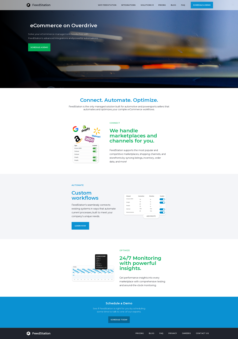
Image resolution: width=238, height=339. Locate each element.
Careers (186, 333)
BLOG (173, 5)
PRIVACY (172, 333)
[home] (39, 5)
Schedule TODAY (119, 320)
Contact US (202, 333)
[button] (147, 5)
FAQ (183, 5)
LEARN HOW (80, 226)
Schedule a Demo (39, 47)
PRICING (162, 5)
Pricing (140, 333)
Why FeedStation (107, 5)
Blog (151, 333)
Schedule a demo (202, 5)
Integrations (128, 5)
